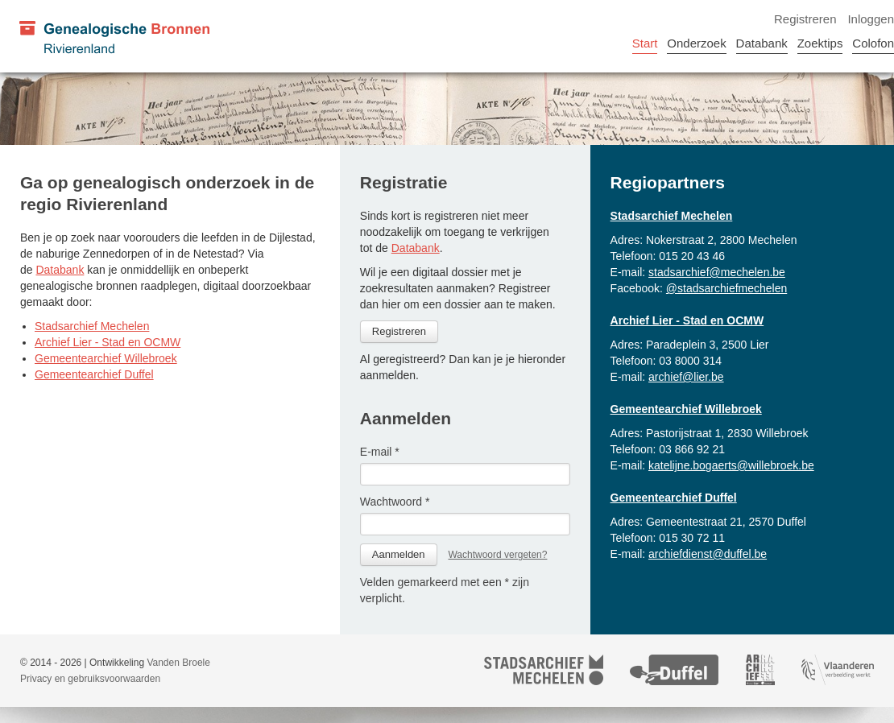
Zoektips (820, 43)
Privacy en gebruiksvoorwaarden (90, 678)
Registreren (805, 19)
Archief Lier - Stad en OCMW (107, 342)
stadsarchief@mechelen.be (716, 272)
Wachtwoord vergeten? (497, 554)
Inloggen (870, 19)
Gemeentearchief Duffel (94, 374)
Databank (762, 43)
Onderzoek (696, 43)
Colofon (873, 43)
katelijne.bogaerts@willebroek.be (731, 465)
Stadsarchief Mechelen (92, 326)
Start (645, 43)
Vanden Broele (178, 662)
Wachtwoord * (395, 501)
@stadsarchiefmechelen (726, 288)
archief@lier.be (686, 376)
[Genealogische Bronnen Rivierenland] (113, 36)
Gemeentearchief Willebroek (106, 358)
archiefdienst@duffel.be (707, 553)
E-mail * (379, 451)
